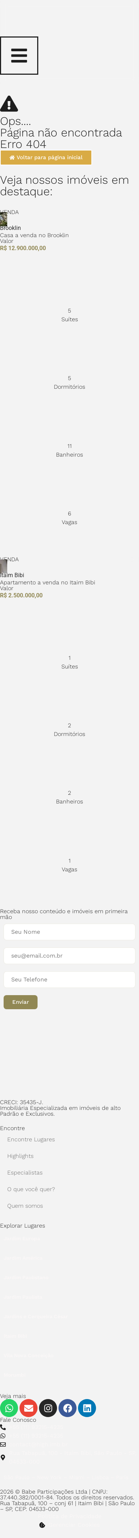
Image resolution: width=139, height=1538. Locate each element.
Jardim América (23, 1258)
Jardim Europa (22, 1238)
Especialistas (25, 1172)
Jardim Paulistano (26, 1277)
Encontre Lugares (31, 1139)
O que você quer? (31, 1189)
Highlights (20, 1156)
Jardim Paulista (23, 1297)
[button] (21, 1002)
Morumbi (15, 1375)
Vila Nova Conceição (28, 1355)
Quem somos (25, 1205)
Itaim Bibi (15, 1336)
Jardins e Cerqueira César (36, 1316)
